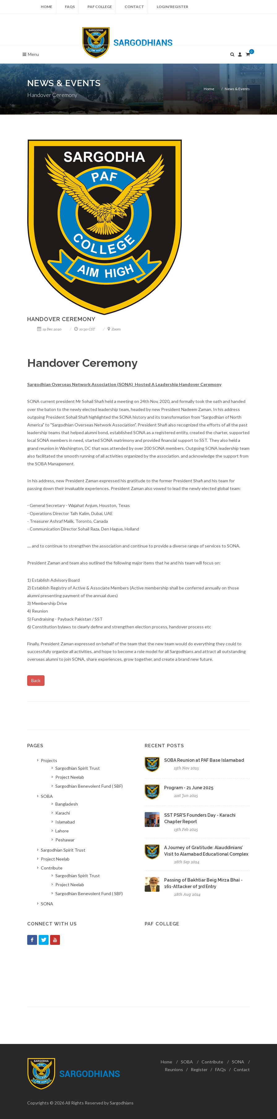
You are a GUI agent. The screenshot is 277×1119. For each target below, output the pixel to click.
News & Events (237, 88)
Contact (134, 6)
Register (199, 1069)
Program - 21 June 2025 (188, 787)
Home (46, 6)
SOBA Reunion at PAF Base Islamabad (204, 760)
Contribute (212, 1061)
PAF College (99, 6)
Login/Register (172, 6)
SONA (238, 1061)
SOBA (187, 1061)
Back (35, 680)
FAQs (70, 6)
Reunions (174, 1069)
